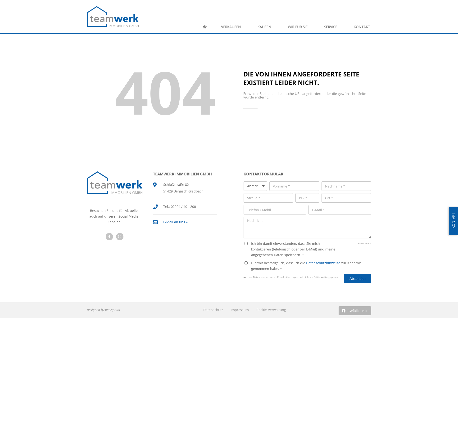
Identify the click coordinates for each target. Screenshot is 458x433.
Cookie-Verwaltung (271, 310)
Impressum (240, 310)
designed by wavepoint (103, 310)
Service (332, 26)
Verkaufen (232, 26)
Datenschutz (213, 310)
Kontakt (363, 26)
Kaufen (266, 26)
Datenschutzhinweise (323, 263)
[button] (355, 310)
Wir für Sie (299, 26)
